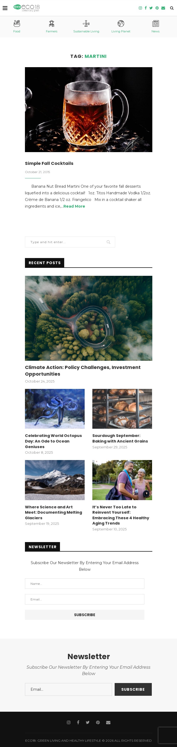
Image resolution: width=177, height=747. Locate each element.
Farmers (51, 26)
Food (16, 26)
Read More (74, 206)
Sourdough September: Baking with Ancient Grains (119, 438)
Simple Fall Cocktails (51, 163)
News (155, 26)
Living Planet (120, 26)
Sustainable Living (86, 26)
